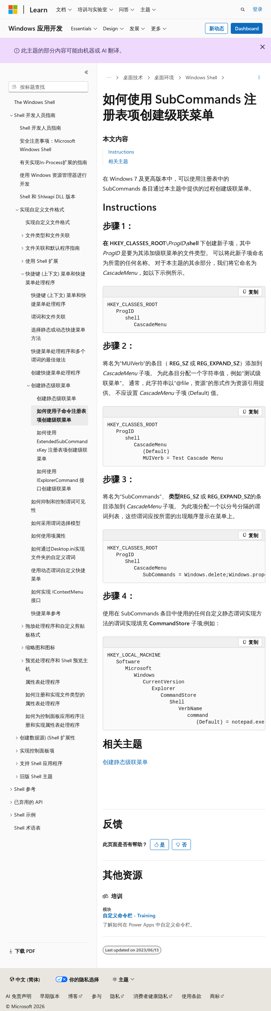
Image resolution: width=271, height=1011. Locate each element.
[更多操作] (259, 77)
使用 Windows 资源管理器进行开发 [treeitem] (53, 179)
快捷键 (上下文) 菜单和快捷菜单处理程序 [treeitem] (58, 299)
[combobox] (48, 87)
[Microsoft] (13, 9)
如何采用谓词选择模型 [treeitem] (55, 523)
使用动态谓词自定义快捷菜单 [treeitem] (58, 574)
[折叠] (86, 72)
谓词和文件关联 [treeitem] (48, 316)
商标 (215, 996)
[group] (184, 562)
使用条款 (191, 996)
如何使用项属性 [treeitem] (48, 535)
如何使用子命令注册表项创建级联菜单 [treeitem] (61, 415)
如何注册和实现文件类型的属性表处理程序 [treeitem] (55, 699)
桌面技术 (133, 77)
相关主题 (118, 161)
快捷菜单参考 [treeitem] (46, 613)
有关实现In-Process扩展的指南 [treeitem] (53, 162)
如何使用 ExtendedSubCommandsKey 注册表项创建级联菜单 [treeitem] (62, 445)
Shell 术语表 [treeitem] (27, 827)
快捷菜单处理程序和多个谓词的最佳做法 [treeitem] (58, 355)
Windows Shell (201, 77)
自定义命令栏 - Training (129, 915)
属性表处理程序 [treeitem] (42, 681)
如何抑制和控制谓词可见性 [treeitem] (58, 506)
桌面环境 (164, 77)
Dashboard (247, 28)
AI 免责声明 (18, 996)
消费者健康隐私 (150, 996)
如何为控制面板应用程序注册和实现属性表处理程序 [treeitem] (55, 720)
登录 (258, 9)
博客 (73, 996)
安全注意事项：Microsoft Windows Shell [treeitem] (47, 145)
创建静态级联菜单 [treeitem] (56, 398)
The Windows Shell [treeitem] (34, 102)
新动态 (216, 28)
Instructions (121, 151)
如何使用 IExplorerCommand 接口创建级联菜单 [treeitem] (60, 480)
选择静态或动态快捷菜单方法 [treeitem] (58, 334)
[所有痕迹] (109, 77)
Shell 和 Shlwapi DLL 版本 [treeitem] (48, 196)
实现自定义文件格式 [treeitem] (47, 222)
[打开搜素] (243, 9)
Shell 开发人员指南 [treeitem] (40, 127)
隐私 (115, 996)
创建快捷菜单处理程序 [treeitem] (55, 372)
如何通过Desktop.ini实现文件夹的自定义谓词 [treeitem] (58, 553)
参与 (97, 996)
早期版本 (50, 996)
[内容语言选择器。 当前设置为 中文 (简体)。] (25, 979)
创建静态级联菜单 (125, 761)
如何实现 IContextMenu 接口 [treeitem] (57, 596)
